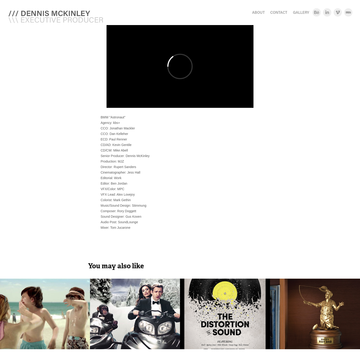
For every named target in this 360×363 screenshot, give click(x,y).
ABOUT (258, 12)
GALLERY (301, 12)
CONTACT (278, 12)
